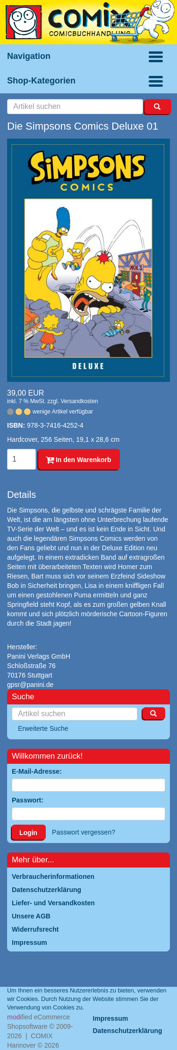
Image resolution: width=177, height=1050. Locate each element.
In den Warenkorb (78, 459)
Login (28, 832)
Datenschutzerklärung (127, 1030)
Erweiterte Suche (43, 728)
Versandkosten (79, 401)
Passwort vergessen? (83, 832)
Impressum (110, 1018)
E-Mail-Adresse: (37, 771)
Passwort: (27, 800)
